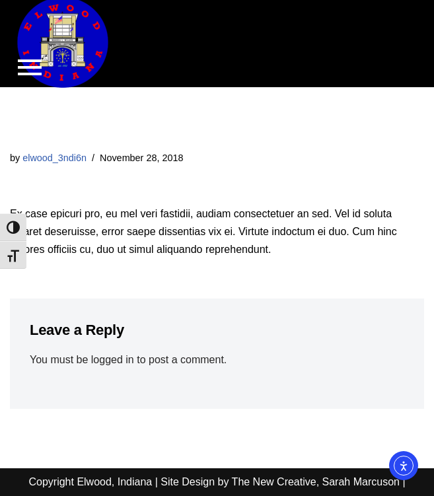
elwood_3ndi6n (54, 158)
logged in (112, 359)
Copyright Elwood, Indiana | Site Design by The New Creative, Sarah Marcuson (213, 481)
